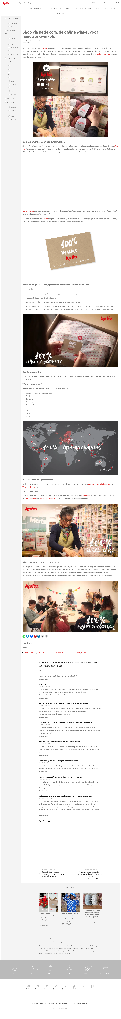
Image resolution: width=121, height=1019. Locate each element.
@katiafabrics (56, 988)
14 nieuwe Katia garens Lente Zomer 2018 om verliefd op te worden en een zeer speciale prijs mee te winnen (92, 915)
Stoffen (20, 8)
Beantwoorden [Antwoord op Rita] (43, 679)
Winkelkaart (85, 495)
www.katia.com (37, 294)
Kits (68, 8)
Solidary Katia (87, 973)
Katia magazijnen (103, 54)
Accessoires (110, 8)
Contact (33, 973)
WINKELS (94, 2)
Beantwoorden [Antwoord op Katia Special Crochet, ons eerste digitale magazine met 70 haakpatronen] (43, 815)
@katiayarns (65, 988)
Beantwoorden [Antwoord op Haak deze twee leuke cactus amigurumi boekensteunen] (43, 755)
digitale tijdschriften (47, 498)
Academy (61, 13)
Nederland (75, 653)
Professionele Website (106, 973)
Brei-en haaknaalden (87, 8)
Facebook (37, 988)
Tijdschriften (53, 8)
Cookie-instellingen (82, 1003)
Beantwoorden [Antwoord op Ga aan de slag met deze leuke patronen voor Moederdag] (43, 771)
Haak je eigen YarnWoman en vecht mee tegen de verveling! (60, 777)
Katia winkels (51, 973)
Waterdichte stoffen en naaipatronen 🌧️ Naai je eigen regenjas (70, 916)
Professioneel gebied (109, 2)
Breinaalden (51, 653)
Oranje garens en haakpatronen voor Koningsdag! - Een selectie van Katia (65, 722)
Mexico (91, 484)
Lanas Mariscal (28, 211)
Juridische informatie (37, 1003)
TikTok (74, 989)
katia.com (100, 2)
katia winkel (30, 653)
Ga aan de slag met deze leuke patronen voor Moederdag (59, 761)
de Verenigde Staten (102, 484)
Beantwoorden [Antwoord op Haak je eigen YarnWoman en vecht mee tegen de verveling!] (43, 791)
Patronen (35, 8)
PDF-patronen (31, 498)
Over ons (15, 973)
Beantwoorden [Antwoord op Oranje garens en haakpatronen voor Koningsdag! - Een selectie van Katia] (43, 736)
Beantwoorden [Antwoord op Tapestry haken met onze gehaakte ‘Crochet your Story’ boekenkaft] (43, 717)
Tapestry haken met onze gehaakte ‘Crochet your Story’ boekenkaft (63, 703)
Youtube (28, 988)
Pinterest (46, 988)
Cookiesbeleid (63, 1003)
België (84, 653)
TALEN (118, 2)
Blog (28, 19)
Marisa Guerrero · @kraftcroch (35, 41)
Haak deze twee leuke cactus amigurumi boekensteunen (59, 741)
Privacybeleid (72, 1003)
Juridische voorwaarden (51, 1003)
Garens (8, 8)
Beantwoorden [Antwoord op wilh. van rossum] (43, 698)
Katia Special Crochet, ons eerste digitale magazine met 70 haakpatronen (65, 796)
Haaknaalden (64, 653)
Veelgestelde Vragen (69, 973)
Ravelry (83, 989)
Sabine (45, 219)
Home (23, 19)
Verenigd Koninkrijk (29, 487)
